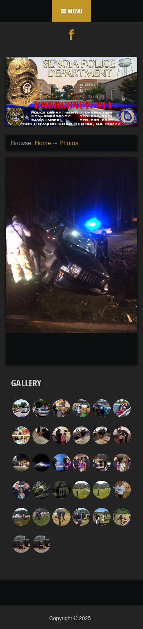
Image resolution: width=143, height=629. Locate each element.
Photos (69, 143)
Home (43, 143)
